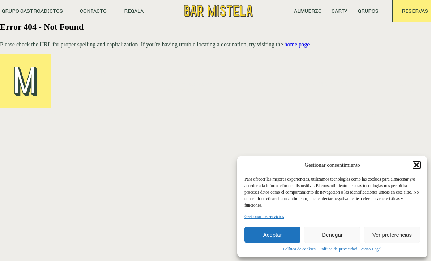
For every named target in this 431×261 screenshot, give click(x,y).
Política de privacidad (338, 249)
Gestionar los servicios (264, 216)
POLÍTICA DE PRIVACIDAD (107, 114)
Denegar (332, 235)
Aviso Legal (371, 249)
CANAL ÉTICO (246, 114)
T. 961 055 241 (179, 91)
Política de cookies (299, 249)
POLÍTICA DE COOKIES (201, 114)
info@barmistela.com (187, 84)
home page (297, 44)
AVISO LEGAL (156, 114)
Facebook (405, 91)
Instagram (406, 84)
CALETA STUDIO (404, 114)
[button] (416, 165)
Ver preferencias (392, 235)
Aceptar (272, 235)
